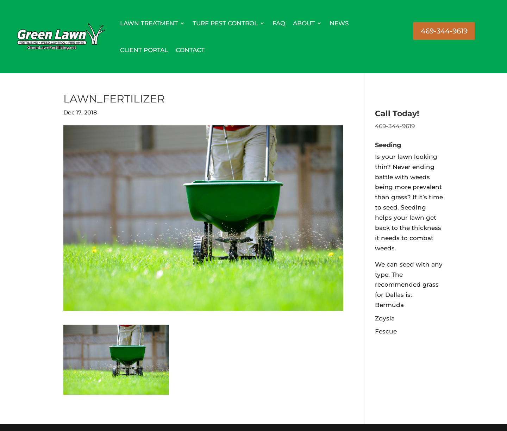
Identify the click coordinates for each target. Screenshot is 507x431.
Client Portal (144, 50)
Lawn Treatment (149, 23)
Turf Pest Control (225, 23)
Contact (190, 50)
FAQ (279, 23)
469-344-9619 (444, 31)
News (339, 23)
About (304, 23)
